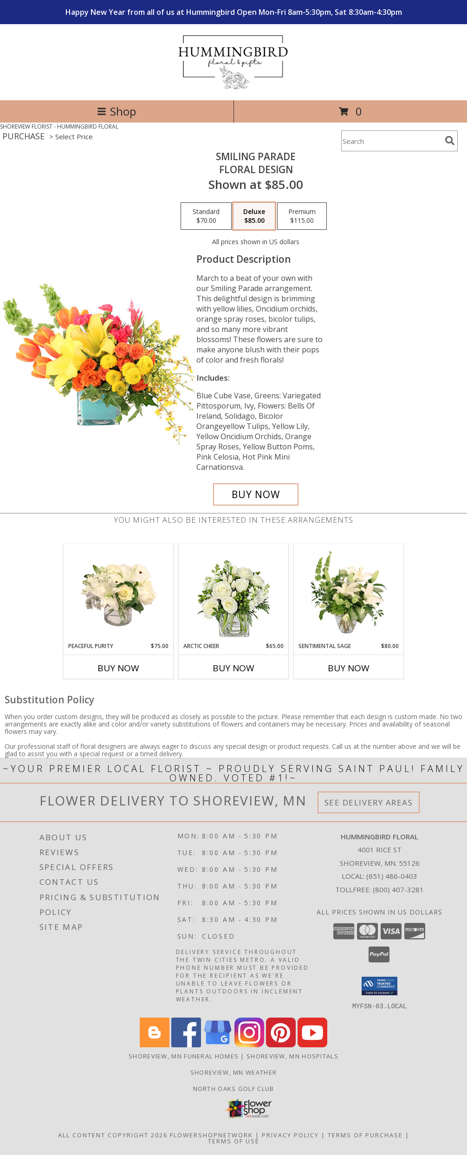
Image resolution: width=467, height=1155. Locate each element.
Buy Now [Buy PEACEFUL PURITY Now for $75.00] (118, 668)
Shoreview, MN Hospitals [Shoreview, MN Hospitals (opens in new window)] (292, 1055)
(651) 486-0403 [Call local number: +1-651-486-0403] (391, 876)
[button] (379, 986)
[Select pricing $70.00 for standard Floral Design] (206, 216)
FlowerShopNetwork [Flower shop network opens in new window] (211, 1134)
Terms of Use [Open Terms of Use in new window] (233, 1140)
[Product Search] (391, 141)
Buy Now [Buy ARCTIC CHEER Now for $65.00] (233, 668)
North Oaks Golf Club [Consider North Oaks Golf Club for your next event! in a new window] (233, 1088)
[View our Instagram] (249, 1044)
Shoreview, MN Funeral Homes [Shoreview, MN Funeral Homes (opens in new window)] (184, 1055)
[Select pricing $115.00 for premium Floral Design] (302, 216)
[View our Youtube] (312, 1044)
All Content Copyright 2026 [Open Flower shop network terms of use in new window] (113, 1134)
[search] (449, 141)
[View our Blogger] (154, 1044)
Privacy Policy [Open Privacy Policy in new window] (290, 1134)
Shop (116, 111)
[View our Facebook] (186, 1044)
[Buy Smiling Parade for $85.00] (255, 494)
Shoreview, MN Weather (233, 1072)
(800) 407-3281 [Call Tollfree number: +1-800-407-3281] (398, 889)
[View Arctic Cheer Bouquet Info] (233, 593)
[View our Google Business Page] (218, 1044)
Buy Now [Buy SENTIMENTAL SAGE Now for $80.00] (349, 668)
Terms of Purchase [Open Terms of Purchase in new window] (365, 1134)
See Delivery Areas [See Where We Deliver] (368, 802)
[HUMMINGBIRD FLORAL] (234, 86)
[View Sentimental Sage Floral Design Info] (349, 593)
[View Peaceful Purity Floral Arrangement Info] (118, 593)
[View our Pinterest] (281, 1044)
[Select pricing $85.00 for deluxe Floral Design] (254, 216)
